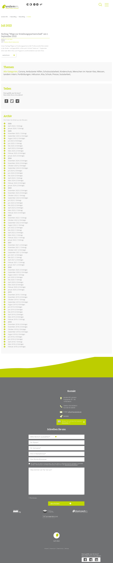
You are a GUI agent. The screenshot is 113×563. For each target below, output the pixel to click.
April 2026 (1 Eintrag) (15, 126)
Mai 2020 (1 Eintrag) (15, 280)
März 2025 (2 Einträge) (16, 151)
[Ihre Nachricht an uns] (56, 481)
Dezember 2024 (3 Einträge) (17, 161)
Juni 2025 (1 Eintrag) (15, 143)
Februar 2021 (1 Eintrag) (16, 262)
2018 (9, 322)
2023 (9, 188)
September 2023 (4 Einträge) (18, 198)
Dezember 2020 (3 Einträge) (17, 270)
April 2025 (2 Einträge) (15, 148)
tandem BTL (4, 16)
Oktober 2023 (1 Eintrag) (16, 195)
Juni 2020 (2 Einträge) (15, 277)
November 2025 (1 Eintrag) (17, 133)
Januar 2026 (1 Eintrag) (16, 128)
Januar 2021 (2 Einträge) (16, 265)
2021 (9, 242)
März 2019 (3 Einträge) (16, 317)
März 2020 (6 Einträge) (16, 285)
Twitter (12, 101)
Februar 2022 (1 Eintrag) (16, 238)
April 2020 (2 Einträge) (15, 282)
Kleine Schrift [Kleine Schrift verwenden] (34, 4)
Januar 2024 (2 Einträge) (16, 185)
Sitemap (67, 548)
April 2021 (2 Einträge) (15, 260)
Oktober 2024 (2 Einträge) (17, 166)
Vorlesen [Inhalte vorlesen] (41, 4)
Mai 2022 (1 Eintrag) (15, 230)
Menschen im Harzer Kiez (84, 71)
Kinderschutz (66, 71)
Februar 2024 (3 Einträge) (16, 183)
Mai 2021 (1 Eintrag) (15, 257)
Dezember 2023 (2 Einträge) (17, 190)
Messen (100, 71)
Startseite (10, 7)
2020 (9, 267)
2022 (9, 215)
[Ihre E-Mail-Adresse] (56, 454)
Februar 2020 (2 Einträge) (16, 287)
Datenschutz (60, 548)
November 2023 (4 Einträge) (17, 193)
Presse (55, 74)
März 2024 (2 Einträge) (16, 180)
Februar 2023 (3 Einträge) (16, 213)
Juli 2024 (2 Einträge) (15, 171)
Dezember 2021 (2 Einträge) (17, 245)
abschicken (55, 503)
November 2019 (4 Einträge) (17, 297)
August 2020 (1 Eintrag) (16, 275)
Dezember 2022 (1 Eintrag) (17, 218)
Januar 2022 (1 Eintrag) (16, 240)
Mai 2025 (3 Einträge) (15, 146)
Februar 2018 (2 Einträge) (16, 347)
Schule (48, 74)
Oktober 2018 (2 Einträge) (17, 329)
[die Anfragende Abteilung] (56, 437)
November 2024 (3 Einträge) (17, 163)
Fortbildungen (24, 74)
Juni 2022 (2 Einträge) (15, 228)
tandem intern (10, 74)
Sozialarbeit (64, 74)
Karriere (66, 416)
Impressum (53, 548)
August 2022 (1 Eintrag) (16, 225)
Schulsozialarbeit (51, 71)
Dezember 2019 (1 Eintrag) (17, 295)
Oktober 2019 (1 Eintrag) (16, 299)
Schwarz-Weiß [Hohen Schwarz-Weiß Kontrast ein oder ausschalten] (27, 4)
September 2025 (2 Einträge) (18, 136)
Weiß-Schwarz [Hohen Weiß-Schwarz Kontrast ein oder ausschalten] (30, 4)
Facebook (6, 101)
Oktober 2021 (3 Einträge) (17, 250)
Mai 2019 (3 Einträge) (15, 312)
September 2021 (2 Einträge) (18, 252)
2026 (9, 123)
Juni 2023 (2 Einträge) (15, 203)
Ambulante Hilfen (34, 71)
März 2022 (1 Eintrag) (15, 235)
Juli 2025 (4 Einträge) (15, 141)
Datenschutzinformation (71, 464)
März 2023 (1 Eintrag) (15, 210)
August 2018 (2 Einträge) (16, 334)
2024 (9, 158)
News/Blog (13, 16)
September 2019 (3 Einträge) (18, 302)
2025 (9, 131)
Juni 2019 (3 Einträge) (15, 309)
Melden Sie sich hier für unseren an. (72, 422)
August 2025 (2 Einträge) (16, 138)
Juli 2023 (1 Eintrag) (14, 200)
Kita (42, 74)
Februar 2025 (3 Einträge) (16, 153)
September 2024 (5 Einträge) (18, 168)
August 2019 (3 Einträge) (16, 304)
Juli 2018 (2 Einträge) (15, 337)
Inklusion (36, 74)
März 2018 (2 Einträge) (16, 344)
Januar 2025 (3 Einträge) (16, 156)
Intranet (46, 548)
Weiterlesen (9, 55)
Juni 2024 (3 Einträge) (15, 173)
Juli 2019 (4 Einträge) (15, 307)
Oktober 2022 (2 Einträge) (17, 220)
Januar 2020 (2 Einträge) (16, 290)
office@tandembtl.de (74, 412)
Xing (17, 101)
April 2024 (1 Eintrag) (15, 178)
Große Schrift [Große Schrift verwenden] (37, 4)
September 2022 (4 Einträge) (18, 223)
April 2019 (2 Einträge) (15, 314)
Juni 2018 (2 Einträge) (15, 339)
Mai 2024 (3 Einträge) (15, 176)
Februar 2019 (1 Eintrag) (16, 319)
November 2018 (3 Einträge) (17, 327)
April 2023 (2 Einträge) (15, 208)
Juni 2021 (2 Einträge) (15, 255)
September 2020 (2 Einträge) (18, 272)
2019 (9, 292)
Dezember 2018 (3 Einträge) (17, 324)
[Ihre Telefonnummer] (56, 459)
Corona (21, 71)
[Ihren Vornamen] (56, 448)
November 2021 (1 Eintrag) (17, 247)
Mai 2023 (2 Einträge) (15, 205)
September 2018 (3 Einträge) (18, 332)
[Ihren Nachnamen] (56, 442)
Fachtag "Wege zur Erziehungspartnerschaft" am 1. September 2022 (24, 35)
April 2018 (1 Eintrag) (15, 342)
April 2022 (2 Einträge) (15, 233)
